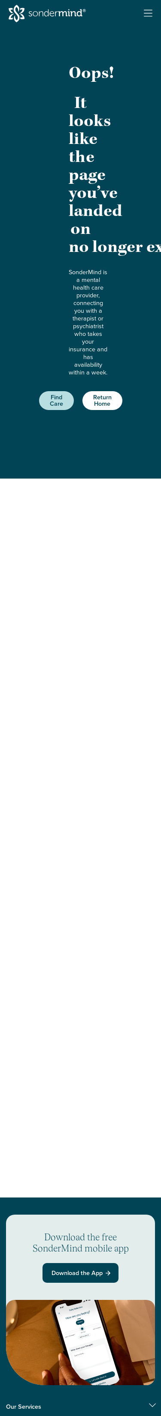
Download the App (82, 1273)
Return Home (102, 400)
